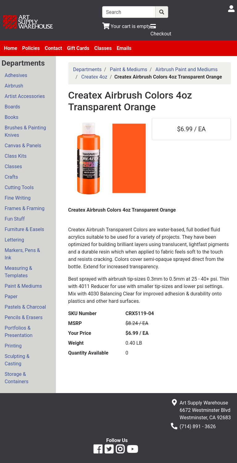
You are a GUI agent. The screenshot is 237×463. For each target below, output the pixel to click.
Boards (12, 107)
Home (10, 48)
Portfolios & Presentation (18, 331)
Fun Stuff (15, 219)
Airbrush (14, 86)
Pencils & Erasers (24, 317)
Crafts (11, 177)
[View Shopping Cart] (126, 26)
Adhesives (16, 75)
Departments (87, 69)
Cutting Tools (19, 187)
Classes (103, 48)
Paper (11, 296)
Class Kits (16, 156)
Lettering (14, 240)
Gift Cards (78, 48)
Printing (13, 346)
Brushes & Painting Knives (25, 131)
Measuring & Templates (18, 271)
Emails (124, 48)
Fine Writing (18, 198)
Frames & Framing (24, 208)
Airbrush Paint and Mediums (187, 69)
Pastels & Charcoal (25, 307)
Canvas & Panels (23, 145)
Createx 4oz (94, 77)
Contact (53, 48)
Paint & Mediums (23, 286)
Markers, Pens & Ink (22, 254)
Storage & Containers (16, 377)
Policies (31, 48)
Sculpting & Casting (17, 360)
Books (12, 117)
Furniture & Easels (24, 229)
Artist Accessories (25, 96)
